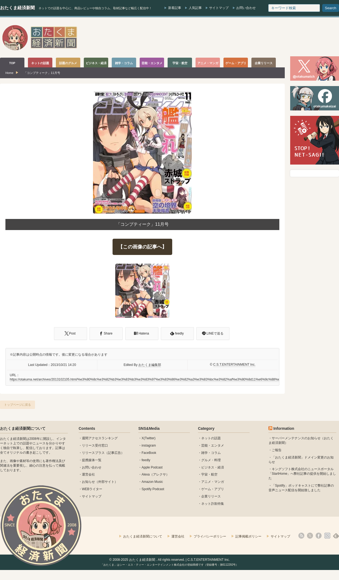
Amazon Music (152, 482)
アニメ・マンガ (212, 482)
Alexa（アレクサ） (155, 474)
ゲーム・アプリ (212, 489)
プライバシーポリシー (210, 536)
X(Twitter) (148, 438)
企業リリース (211, 496)
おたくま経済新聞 (17, 7)
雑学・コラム (211, 453)
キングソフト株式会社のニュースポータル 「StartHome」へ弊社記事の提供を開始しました (302, 473)
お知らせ (88, 482)
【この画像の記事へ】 (142, 247)
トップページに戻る (17, 404)
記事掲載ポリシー (248, 536)
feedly (146, 460)
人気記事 (195, 8)
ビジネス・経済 (212, 467)
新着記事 (174, 8)
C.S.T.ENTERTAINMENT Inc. (234, 364)
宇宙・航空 (209, 474)
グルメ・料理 (211, 460)
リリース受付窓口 (95, 445)
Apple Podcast (152, 467)
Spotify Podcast (153, 489)
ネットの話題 (211, 438)
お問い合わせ (246, 8)
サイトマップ (219, 8)
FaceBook (149, 453)
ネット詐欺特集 (212, 504)
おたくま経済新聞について (23, 428)
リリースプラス (93, 453)
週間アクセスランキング (100, 438)
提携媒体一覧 (91, 460)
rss (301, 536)
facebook (319, 536)
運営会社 (88, 474)
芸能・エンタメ (212, 445)
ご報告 (277, 450)
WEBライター (92, 489)
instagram (149, 445)
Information (283, 428)
